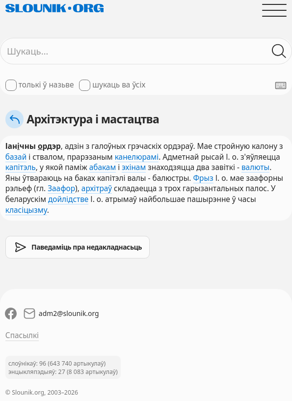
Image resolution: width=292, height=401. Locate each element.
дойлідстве (68, 199)
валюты (255, 167)
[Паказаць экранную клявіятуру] (281, 85)
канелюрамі (137, 157)
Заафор (61, 188)
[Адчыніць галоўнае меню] (274, 10)
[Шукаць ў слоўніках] (279, 51)
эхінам (134, 167)
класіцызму (26, 210)
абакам (102, 167)
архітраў (96, 188)
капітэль (20, 167)
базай (16, 157)
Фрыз (203, 178)
